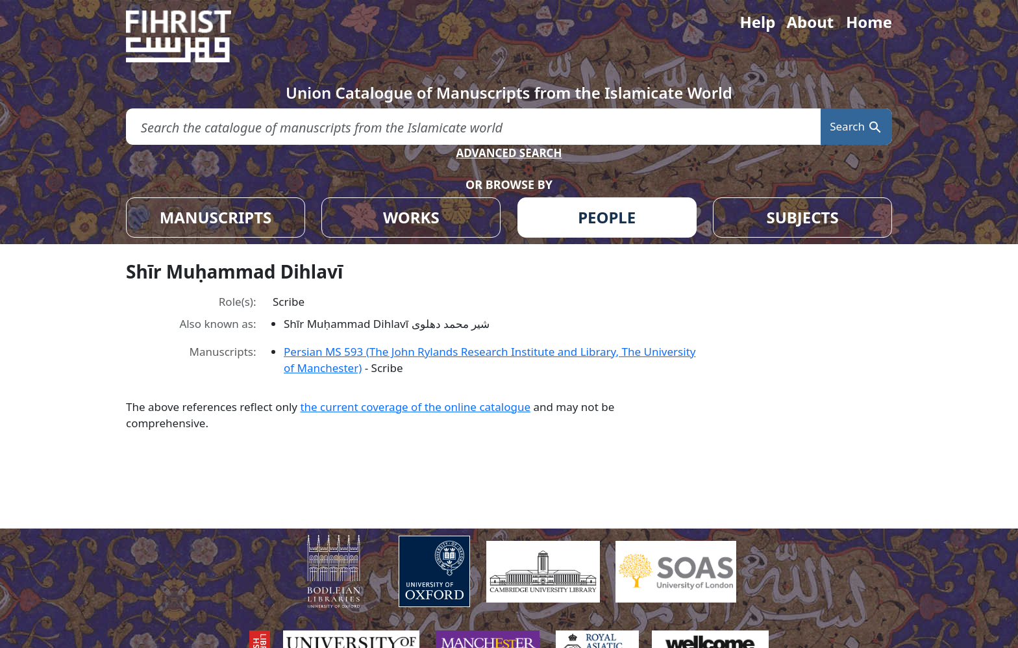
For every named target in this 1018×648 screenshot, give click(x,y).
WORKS (411, 217)
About (810, 21)
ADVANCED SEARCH (509, 152)
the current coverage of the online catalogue (415, 406)
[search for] (473, 126)
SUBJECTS (802, 217)
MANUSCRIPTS (216, 217)
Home (869, 21)
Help (757, 21)
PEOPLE (607, 217)
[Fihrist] (191, 36)
